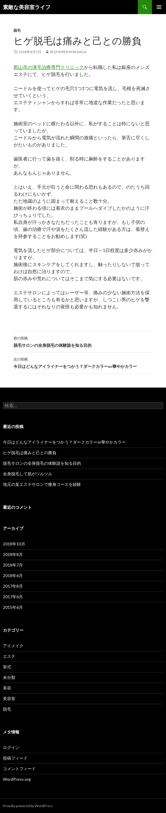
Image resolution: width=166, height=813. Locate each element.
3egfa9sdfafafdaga (68, 52)
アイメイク (13, 645)
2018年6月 (13, 575)
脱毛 (17, 30)
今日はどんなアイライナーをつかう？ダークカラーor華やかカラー (83, 362)
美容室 (9, 698)
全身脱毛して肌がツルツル (27, 473)
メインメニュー (159, 7)
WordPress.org (17, 779)
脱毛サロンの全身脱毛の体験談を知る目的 (83, 341)
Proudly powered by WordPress (28, 806)
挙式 (7, 666)
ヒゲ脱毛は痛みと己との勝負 (29, 452)
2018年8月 (13, 554)
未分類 (9, 677)
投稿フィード (15, 757)
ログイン (11, 747)
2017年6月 (13, 596)
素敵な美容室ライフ (26, 7)
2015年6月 (13, 607)
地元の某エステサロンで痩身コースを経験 (42, 484)
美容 (7, 687)
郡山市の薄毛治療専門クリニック (48, 67)
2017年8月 (13, 586)
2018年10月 (14, 543)
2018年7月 (13, 564)
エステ (9, 656)
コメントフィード (19, 768)
